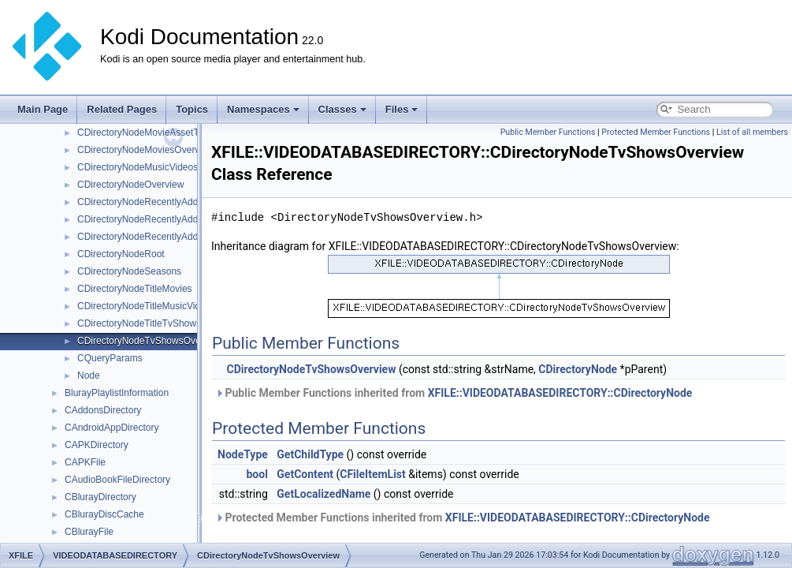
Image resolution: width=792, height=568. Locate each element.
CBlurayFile (89, 531)
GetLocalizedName (323, 494)
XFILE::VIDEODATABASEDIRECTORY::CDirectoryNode (560, 393)
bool (256, 474)
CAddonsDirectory (103, 410)
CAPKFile (85, 462)
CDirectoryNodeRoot (121, 254)
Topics (192, 109)
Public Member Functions (548, 132)
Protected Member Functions (655, 132)
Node (88, 375)
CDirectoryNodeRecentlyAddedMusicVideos (169, 236)
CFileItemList (373, 474)
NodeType (243, 454)
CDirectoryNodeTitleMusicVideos (146, 306)
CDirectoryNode (577, 369)
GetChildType (310, 454)
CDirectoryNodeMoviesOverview (145, 149)
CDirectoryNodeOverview (130, 184)
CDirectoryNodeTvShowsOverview (150, 340)
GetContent (305, 474)
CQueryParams (110, 358)
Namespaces (263, 109)
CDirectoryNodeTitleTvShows (139, 323)
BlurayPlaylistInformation (117, 392)
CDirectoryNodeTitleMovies (134, 288)
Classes (342, 109)
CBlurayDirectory (100, 497)
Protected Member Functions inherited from (462, 517)
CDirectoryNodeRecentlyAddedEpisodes (162, 201)
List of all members (752, 132)
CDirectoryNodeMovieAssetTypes (147, 132)
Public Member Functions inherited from (453, 393)
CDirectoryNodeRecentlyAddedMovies (158, 219)
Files (401, 109)
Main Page (42, 109)
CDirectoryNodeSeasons (129, 271)
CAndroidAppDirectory (111, 427)
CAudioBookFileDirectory (117, 479)
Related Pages (122, 109)
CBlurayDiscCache (104, 514)
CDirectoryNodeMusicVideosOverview (157, 167)
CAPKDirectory (96, 444)
